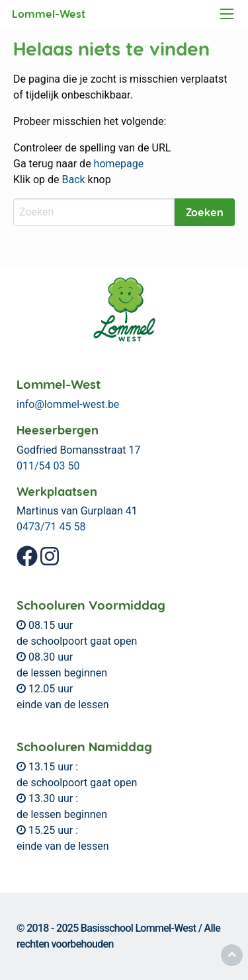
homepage (119, 163)
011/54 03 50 (48, 466)
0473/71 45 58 (51, 526)
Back (73, 179)
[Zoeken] (94, 212)
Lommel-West (48, 13)
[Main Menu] (226, 14)
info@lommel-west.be (68, 404)
